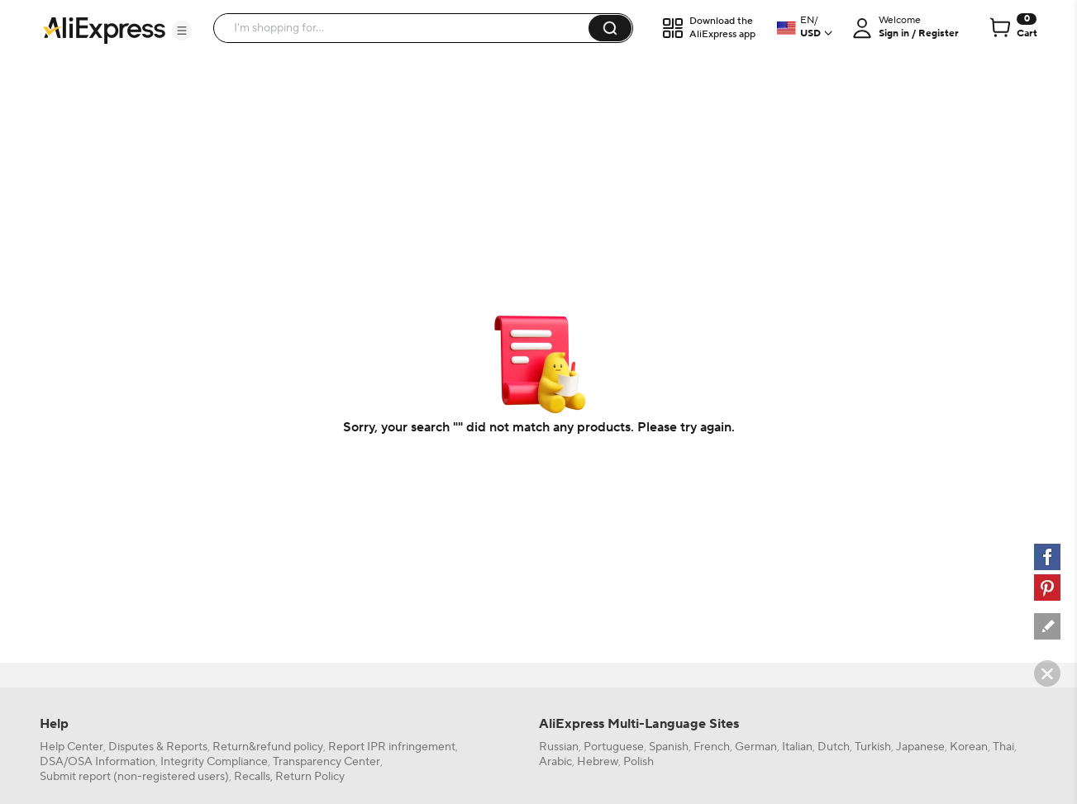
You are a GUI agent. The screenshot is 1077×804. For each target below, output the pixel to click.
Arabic (555, 761)
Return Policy (310, 776)
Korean (969, 747)
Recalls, (253, 776)
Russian (559, 747)
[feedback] (1047, 626)
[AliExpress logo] (104, 28)
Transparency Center (326, 761)
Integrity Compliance (214, 761)
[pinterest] (1047, 587)
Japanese (920, 747)
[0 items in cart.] (1012, 28)
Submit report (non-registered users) (134, 776)
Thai (1003, 747)
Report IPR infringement (391, 747)
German (756, 747)
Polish (638, 761)
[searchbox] (407, 28)
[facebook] (1047, 557)
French (711, 747)
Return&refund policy (267, 747)
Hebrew (597, 761)
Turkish (873, 747)
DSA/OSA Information (97, 761)
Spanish (669, 747)
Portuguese (614, 747)
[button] (182, 30)
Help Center (71, 747)
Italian (797, 747)
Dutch (833, 747)
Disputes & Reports (157, 747)
